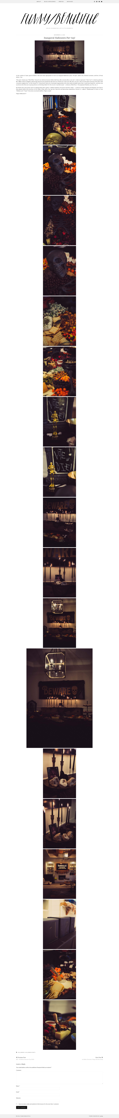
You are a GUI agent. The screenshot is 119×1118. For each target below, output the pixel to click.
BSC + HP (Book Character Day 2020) (25, 1058)
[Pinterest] (97, 1)
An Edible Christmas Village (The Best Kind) (92, 1058)
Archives (70, 1)
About (39, 1)
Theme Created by (96, 1116)
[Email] (101, 1)
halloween (21, 1052)
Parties (61, 1)
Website (18, 1098)
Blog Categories (50, 1)
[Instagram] (94, 1)
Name (18, 1086)
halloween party (30, 1052)
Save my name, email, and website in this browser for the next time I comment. (39, 1104)
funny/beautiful (25, 1116)
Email (18, 1092)
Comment (18, 1070)
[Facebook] (99, 1)
